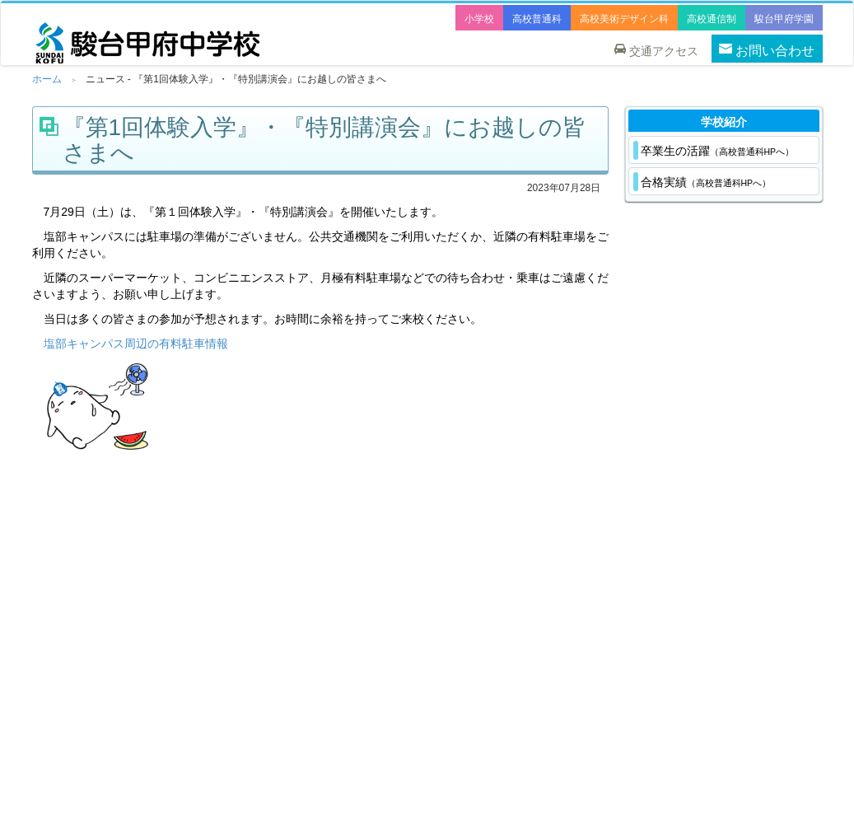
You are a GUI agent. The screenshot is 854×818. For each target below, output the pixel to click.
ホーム (47, 79)
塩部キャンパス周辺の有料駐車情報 (136, 343)
